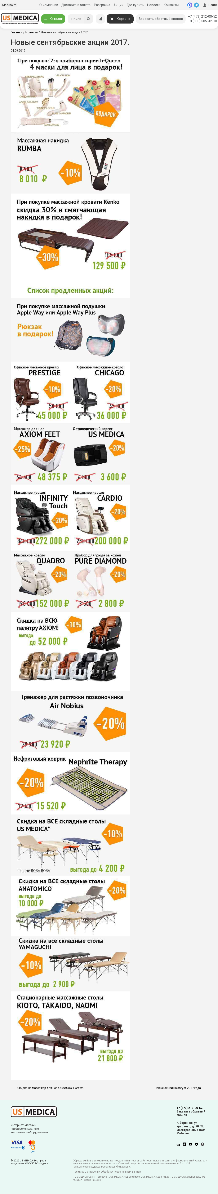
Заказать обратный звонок (161, 19)
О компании (48, 5)
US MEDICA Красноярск (186, 1176)
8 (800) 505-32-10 (203, 21)
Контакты (171, 5)
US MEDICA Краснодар (155, 1176)
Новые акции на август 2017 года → (179, 1088)
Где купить (135, 5)
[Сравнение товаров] (100, 19)
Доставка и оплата (75, 5)
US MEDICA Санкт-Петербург (91, 1176)
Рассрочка (102, 5)
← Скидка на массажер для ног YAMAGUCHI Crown (49, 1088)
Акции (118, 5)
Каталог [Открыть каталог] (53, 19)
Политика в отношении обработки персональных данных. (107, 1171)
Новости (153, 5)
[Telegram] (196, 5)
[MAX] (189, 5)
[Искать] (88, 19)
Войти (209, 5)
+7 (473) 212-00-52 (202, 16)
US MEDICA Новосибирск (125, 1176)
